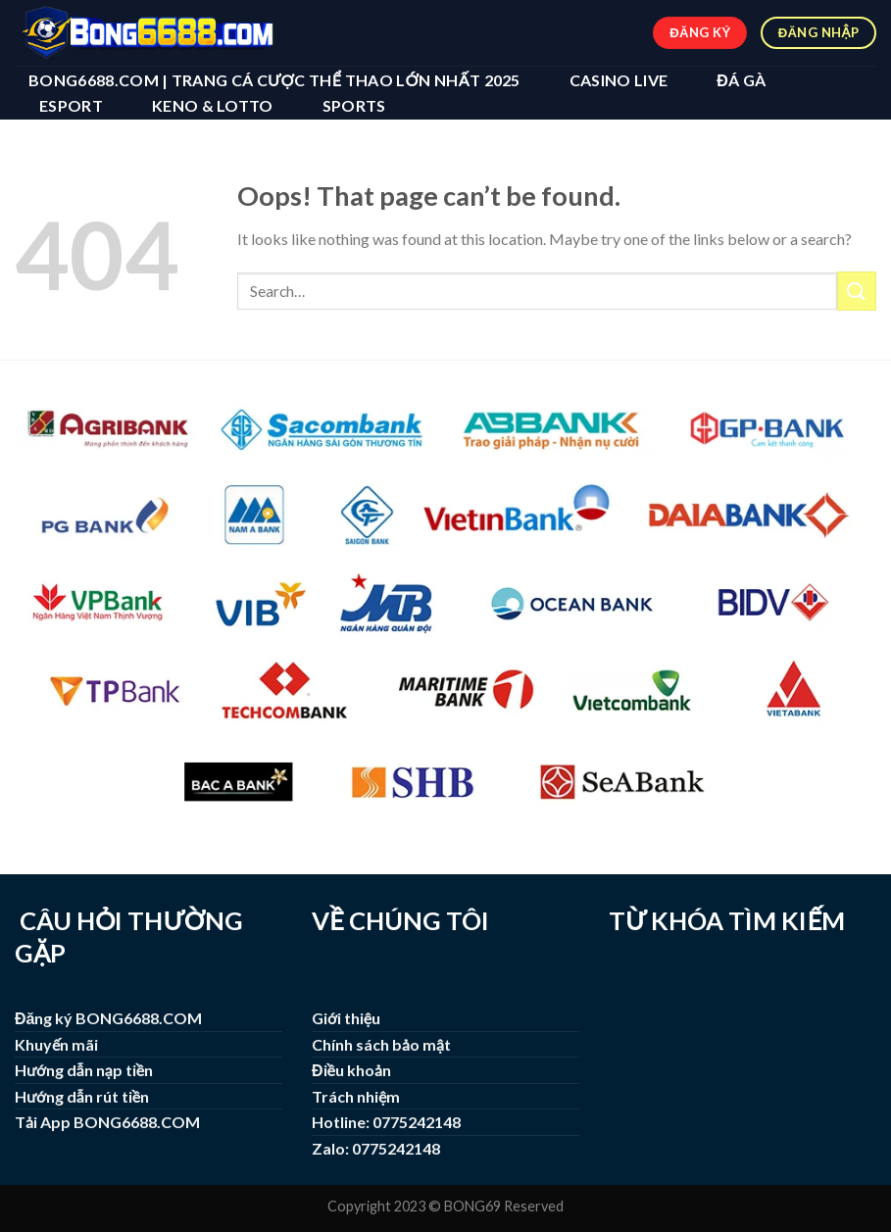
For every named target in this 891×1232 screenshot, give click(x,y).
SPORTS (354, 105)
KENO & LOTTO (212, 105)
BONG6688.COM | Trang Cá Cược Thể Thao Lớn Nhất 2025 (274, 80)
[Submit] (856, 290)
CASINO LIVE (618, 80)
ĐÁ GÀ (741, 80)
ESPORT (71, 105)
